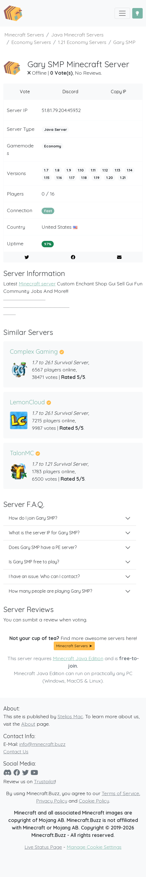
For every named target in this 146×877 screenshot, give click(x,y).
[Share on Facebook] (73, 257)
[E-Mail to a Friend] (119, 257)
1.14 (129, 170)
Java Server (55, 129)
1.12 (105, 170)
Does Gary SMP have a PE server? (43, 547)
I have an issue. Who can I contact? (44, 576)
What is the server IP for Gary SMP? (44, 532)
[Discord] (7, 772)
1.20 (109, 177)
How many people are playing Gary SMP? (50, 591)
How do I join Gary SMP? (33, 518)
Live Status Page (43, 847)
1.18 (84, 177)
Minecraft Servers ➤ (74, 645)
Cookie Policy (94, 801)
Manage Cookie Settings (94, 847)
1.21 (123, 177)
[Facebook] (16, 772)
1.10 (81, 170)
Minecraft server (37, 283)
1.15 (47, 177)
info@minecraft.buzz (42, 744)
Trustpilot (44, 781)
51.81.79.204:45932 (61, 110)
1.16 (59, 177)
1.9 (69, 170)
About (28, 724)
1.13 (117, 170)
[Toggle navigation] (122, 13)
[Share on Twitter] (26, 257)
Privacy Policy (51, 801)
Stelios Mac (70, 716)
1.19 (96, 177)
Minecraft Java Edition (78, 658)
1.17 (71, 177)
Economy (52, 146)
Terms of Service (120, 793)
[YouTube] (34, 772)
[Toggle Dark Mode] (137, 13)
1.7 (46, 170)
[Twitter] (25, 772)
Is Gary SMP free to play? (34, 561)
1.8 (57, 170)
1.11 (93, 170)
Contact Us (15, 751)
